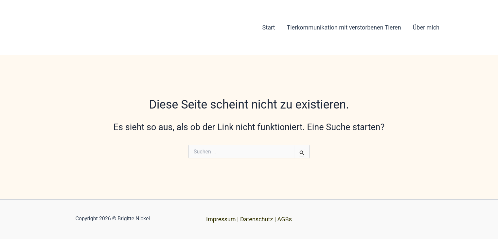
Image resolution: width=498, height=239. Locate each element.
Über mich (426, 27)
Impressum (221, 219)
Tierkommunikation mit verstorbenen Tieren (344, 27)
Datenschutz (256, 219)
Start (268, 27)
